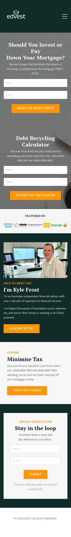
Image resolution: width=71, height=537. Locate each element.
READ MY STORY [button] (21, 328)
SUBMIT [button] (35, 474)
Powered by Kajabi (36, 527)
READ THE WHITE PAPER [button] (35, 108)
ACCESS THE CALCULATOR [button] (35, 195)
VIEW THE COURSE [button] (27, 390)
